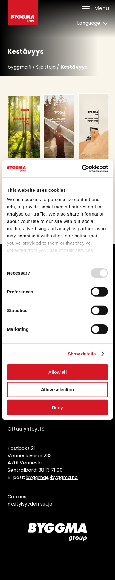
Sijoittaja (46, 67)
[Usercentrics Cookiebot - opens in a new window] (82, 169)
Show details (82, 353)
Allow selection (57, 389)
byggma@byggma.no (52, 477)
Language (92, 23)
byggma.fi (19, 67)
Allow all (57, 371)
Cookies (17, 496)
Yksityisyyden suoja (30, 503)
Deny (57, 407)
